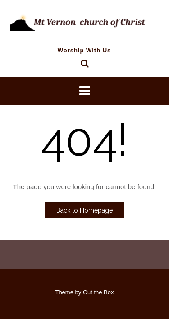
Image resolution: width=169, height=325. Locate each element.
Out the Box (98, 292)
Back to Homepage (84, 210)
